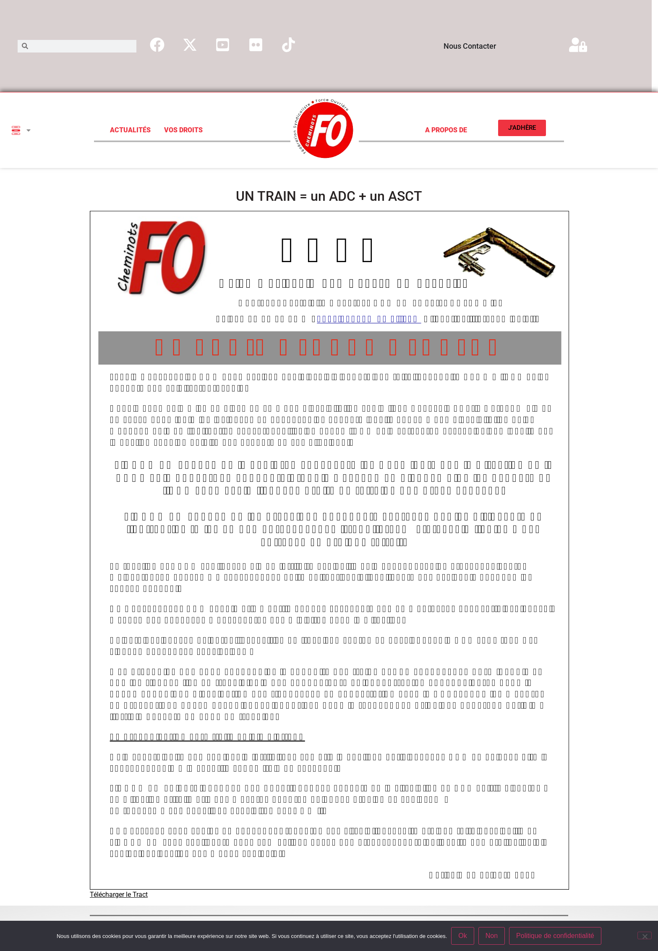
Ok (462, 935)
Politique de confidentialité (555, 935)
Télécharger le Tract (119, 894)
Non (492, 935)
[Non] (644, 935)
